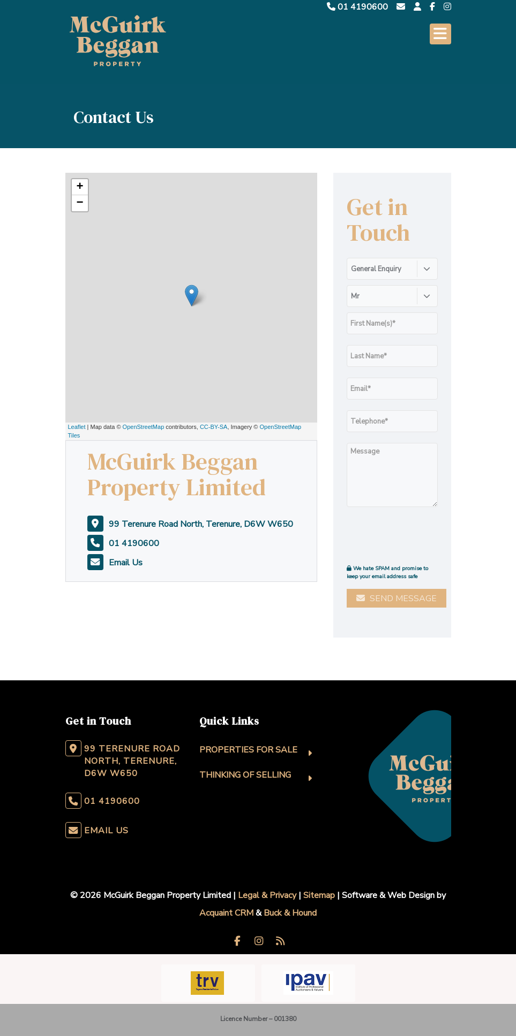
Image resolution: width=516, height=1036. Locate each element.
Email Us (126, 563)
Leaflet (77, 427)
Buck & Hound (290, 913)
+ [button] (79, 187)
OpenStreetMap (143, 427)
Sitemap (319, 895)
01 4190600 (357, 7)
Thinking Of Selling (245, 775)
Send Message (396, 598)
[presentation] (412, 534)
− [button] (79, 203)
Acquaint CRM (226, 913)
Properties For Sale (248, 750)
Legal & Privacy (267, 895)
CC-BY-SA (214, 427)
